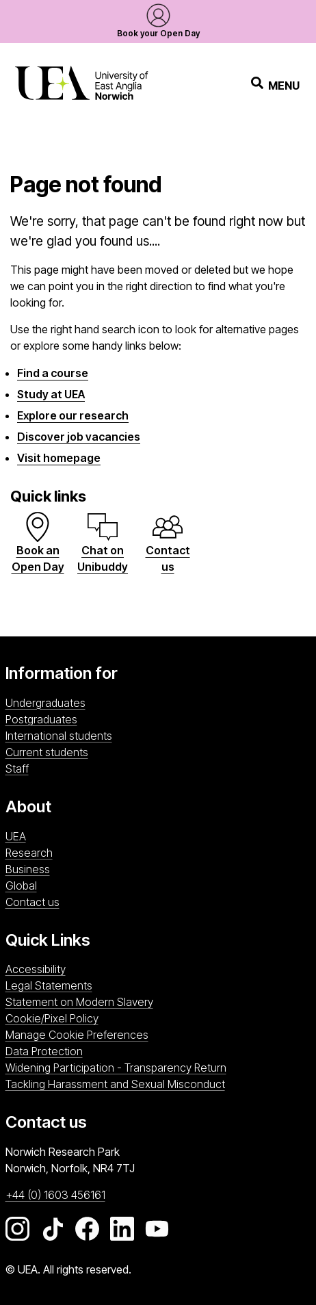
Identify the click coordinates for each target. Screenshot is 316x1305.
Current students (46, 752)
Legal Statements (48, 985)
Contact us (32, 902)
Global (21, 885)
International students (58, 735)
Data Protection (44, 1051)
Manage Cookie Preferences (76, 1035)
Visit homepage (59, 458)
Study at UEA (51, 394)
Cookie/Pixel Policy (51, 1018)
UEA (15, 836)
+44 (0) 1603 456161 (55, 1195)
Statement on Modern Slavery (79, 1002)
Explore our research (73, 415)
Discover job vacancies (78, 436)
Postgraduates (41, 719)
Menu (275, 85)
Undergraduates (45, 703)
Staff (17, 768)
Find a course (52, 373)
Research (29, 853)
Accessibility (35, 969)
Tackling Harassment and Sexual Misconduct (115, 1084)
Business (27, 869)
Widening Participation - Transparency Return (115, 1067)
